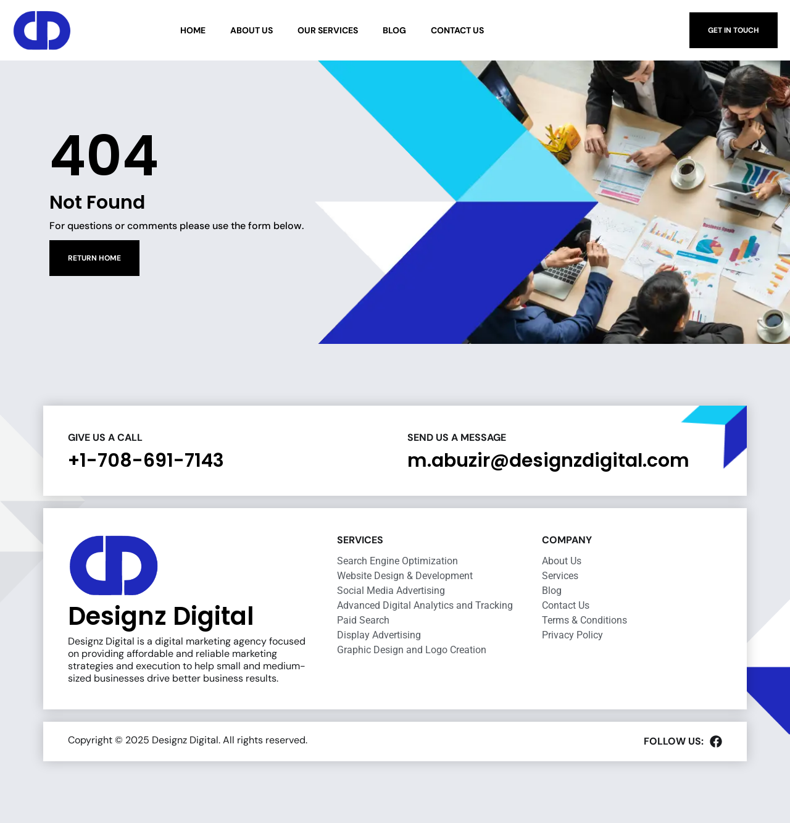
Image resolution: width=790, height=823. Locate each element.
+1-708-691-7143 (146, 461)
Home (193, 30)
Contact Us (457, 30)
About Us (251, 30)
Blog (394, 30)
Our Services (327, 30)
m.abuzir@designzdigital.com (548, 461)
